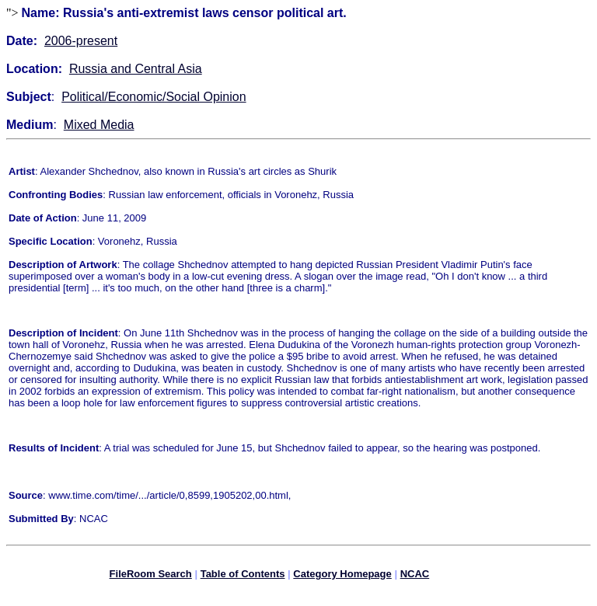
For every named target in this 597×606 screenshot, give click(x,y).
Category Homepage (342, 576)
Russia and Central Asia (135, 68)
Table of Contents (243, 576)
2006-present (80, 40)
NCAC (415, 576)
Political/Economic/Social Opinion (153, 96)
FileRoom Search (151, 576)
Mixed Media (99, 124)
